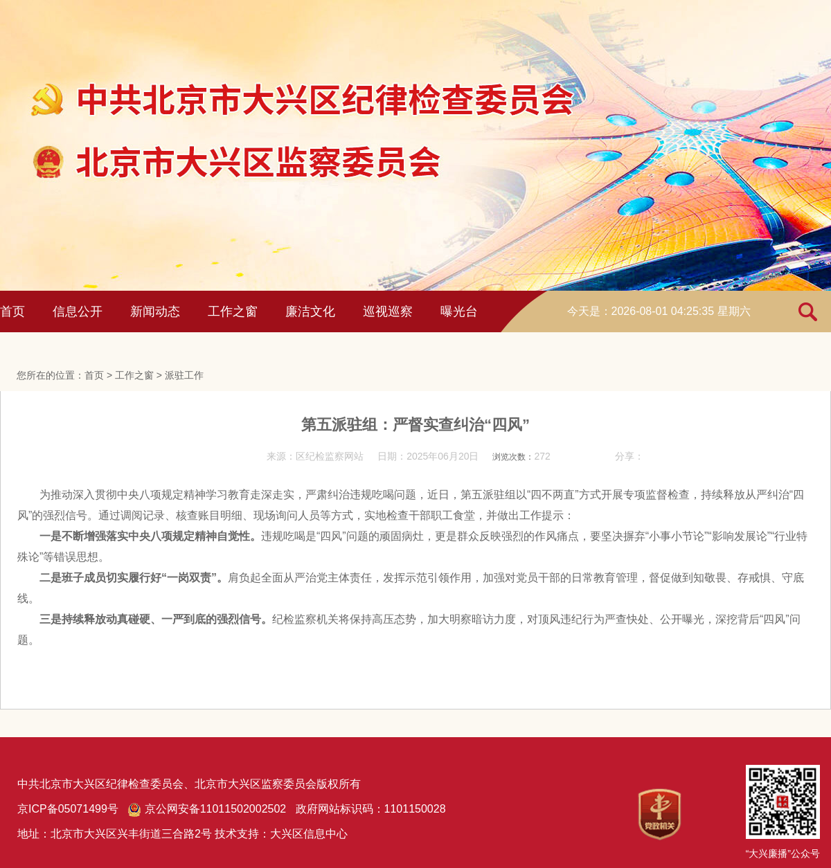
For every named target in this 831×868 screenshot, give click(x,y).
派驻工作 (184, 375)
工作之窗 (233, 311)
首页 (12, 311)
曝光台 (459, 311)
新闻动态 (155, 311)
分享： (629, 456)
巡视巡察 (388, 311)
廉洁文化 (310, 311)
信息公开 (77, 311)
